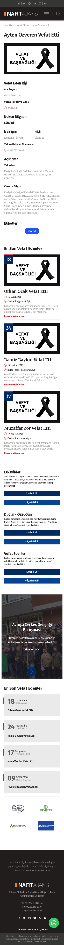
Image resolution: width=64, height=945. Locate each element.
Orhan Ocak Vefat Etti (26, 291)
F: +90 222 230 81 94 (32, 906)
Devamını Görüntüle (14, 316)
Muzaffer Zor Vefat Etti (27, 428)
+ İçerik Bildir (32, 502)
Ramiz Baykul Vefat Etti (28, 360)
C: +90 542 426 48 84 (32, 910)
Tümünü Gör (32, 493)
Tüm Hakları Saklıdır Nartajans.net (32, 930)
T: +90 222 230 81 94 (32, 903)
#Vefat (32, 231)
